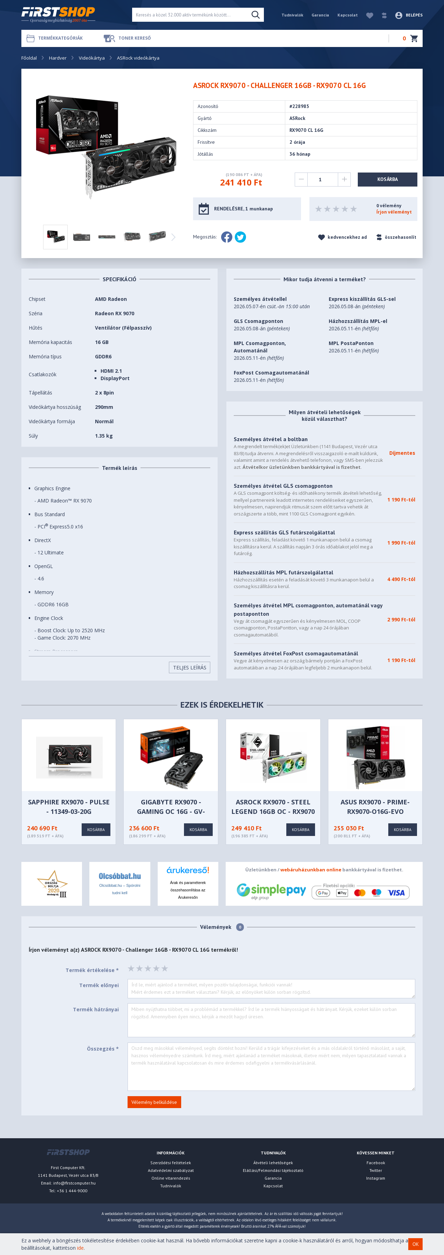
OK (415, 1244)
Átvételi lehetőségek (273, 1162)
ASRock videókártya (138, 58)
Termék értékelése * (92, 970)
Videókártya (92, 58)
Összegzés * (103, 1048)
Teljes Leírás (189, 667)
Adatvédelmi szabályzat (171, 1170)
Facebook (376, 1162)
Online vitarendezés (170, 1178)
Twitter (375, 1170)
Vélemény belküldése (154, 1102)
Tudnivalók (292, 15)
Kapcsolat (347, 15)
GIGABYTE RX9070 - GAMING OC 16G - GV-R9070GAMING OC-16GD (171, 811)
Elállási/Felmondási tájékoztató (273, 1170)
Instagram (375, 1178)
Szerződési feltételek (170, 1162)
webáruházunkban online (310, 869)
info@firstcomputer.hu (74, 1183)
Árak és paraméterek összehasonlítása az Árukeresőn (188, 889)
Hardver (58, 58)
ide (80, 1247)
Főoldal (29, 58)
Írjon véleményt (394, 212)
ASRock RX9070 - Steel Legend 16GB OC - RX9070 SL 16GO (273, 811)
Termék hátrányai (96, 1009)
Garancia (320, 15)
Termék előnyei (99, 985)
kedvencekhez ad (342, 237)
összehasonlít (396, 237)
